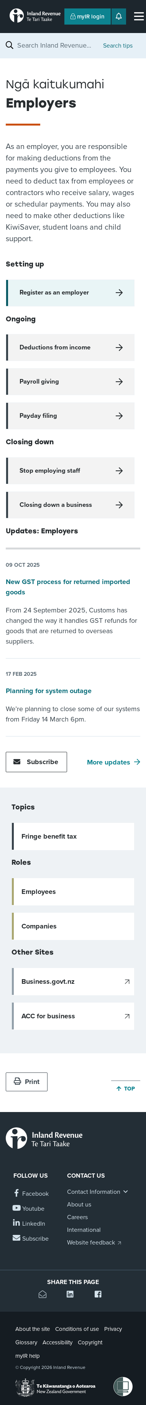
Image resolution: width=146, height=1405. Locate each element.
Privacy (113, 1329)
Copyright (90, 1342)
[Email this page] (45, 1295)
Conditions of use (77, 1329)
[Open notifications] (119, 16)
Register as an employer (54, 292)
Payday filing (38, 416)
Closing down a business (56, 505)
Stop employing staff (50, 471)
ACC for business (48, 1016)
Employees (38, 891)
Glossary (26, 1342)
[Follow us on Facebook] (31, 1194)
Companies (39, 926)
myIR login (88, 16)
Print (26, 1081)
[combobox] (56, 45)
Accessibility (57, 1342)
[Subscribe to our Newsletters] (31, 1239)
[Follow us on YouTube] (28, 1209)
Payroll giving (39, 382)
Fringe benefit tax (49, 836)
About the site (32, 1329)
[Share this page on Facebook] (101, 1295)
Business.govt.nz (48, 981)
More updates (108, 762)
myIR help (27, 1355)
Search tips (118, 46)
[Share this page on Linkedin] (73, 1295)
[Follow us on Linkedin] (29, 1224)
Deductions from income (55, 347)
